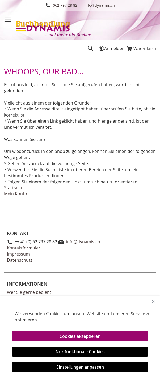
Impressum (18, 254)
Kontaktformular (23, 248)
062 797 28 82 (65, 5)
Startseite (13, 188)
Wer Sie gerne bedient (29, 292)
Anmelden (114, 48)
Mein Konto (15, 194)
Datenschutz (19, 260)
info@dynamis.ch (99, 5)
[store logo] (54, 26)
